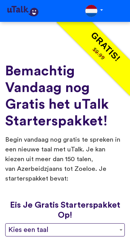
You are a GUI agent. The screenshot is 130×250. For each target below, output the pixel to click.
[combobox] (65, 229)
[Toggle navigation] (119, 11)
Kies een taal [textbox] (28, 229)
